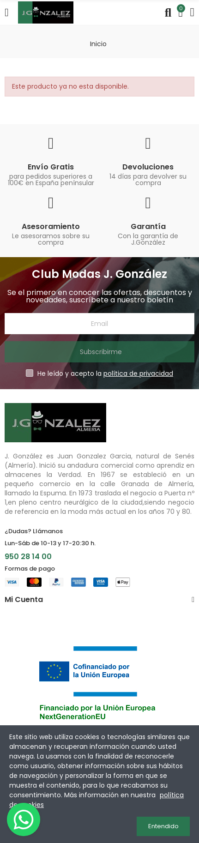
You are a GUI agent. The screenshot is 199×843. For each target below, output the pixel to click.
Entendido (163, 826)
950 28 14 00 (28, 556)
